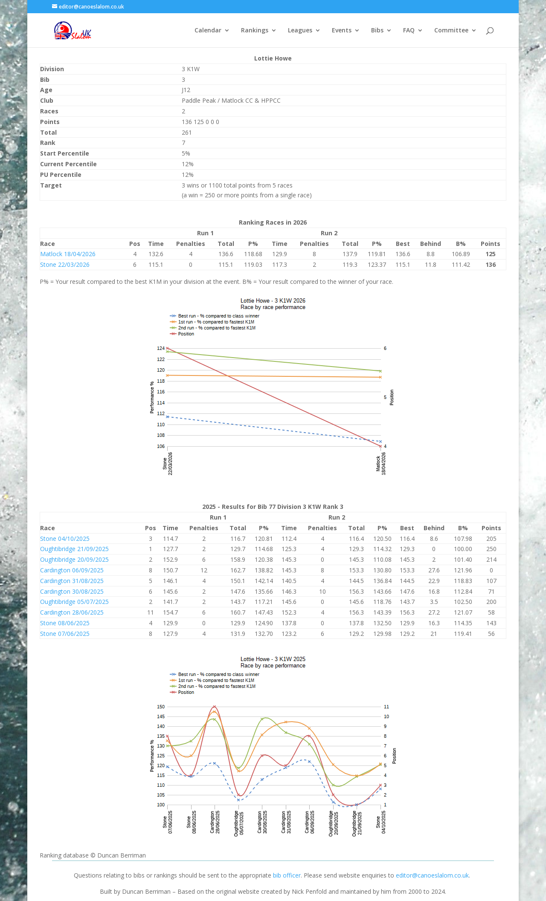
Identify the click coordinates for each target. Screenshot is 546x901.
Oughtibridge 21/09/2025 (74, 549)
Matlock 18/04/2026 (68, 254)
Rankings (254, 30)
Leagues (300, 30)
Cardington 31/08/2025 (72, 581)
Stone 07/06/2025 (65, 634)
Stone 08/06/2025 (65, 623)
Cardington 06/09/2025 (72, 570)
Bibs (377, 30)
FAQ (409, 30)
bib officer (287, 875)
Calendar (208, 30)
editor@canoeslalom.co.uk (432, 875)
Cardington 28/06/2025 (72, 612)
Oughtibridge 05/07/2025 (74, 602)
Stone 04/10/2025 (65, 538)
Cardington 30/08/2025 (72, 591)
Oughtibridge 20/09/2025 (74, 559)
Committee (451, 30)
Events (341, 30)
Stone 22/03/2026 (65, 264)
